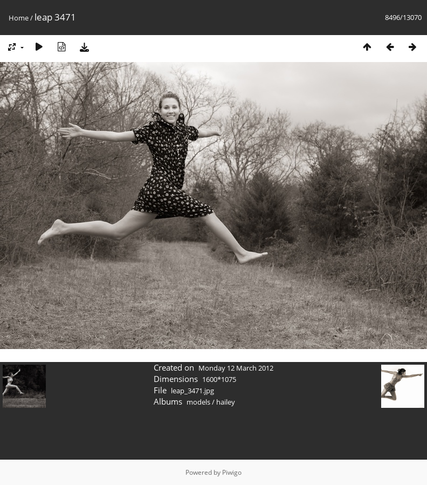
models (198, 402)
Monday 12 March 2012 (235, 368)
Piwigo (232, 472)
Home (19, 18)
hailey (225, 402)
